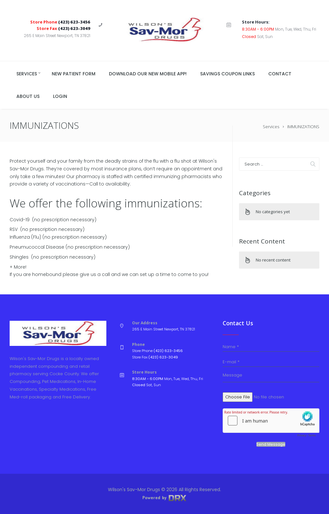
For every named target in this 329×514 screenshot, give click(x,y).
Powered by (164, 497)
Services (271, 126)
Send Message (270, 444)
